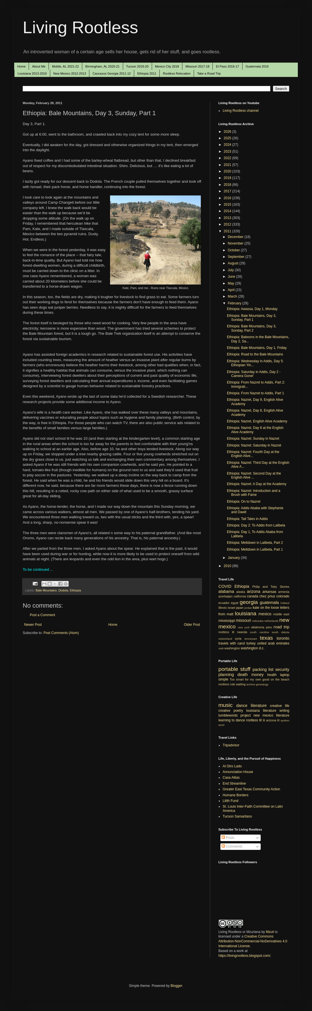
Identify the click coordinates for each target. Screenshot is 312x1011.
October (234, 250)
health (272, 675)
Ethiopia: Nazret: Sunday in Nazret (253, 439)
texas (266, 638)
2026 (228, 132)
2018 (228, 185)
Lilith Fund (230, 801)
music (225, 705)
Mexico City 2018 (167, 66)
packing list (263, 669)
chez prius (267, 596)
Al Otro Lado (232, 766)
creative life (279, 706)
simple (223, 679)
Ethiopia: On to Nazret (243, 502)
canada (252, 596)
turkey (251, 643)
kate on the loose (266, 608)
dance (241, 705)
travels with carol (231, 643)
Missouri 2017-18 (197, 66)
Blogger (176, 986)
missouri (243, 620)
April (231, 290)
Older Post (192, 625)
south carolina (259, 632)
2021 (228, 165)
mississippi (226, 621)
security (282, 669)
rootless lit (226, 632)
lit (264, 720)
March (233, 296)
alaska (240, 591)
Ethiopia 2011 (146, 73)
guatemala (269, 602)
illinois (222, 607)
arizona (253, 591)
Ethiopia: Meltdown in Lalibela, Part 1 (255, 549)
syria (238, 638)
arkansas (269, 592)
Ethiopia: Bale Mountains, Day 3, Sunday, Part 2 (251, 328)
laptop (284, 675)
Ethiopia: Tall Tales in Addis (247, 519)
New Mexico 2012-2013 (69, 73)
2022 (228, 158)
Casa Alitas (231, 778)
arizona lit (272, 720)
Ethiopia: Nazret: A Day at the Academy (256, 484)
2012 (228, 224)
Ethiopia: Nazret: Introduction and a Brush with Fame (253, 493)
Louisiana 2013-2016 (32, 73)
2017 (228, 191)
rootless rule (226, 684)
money (257, 674)
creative (224, 711)
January (234, 558)
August (233, 263)
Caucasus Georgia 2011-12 (111, 73)
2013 (228, 218)
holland (285, 603)
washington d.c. (252, 648)
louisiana (245, 613)
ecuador (223, 603)
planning (226, 674)
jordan (248, 607)
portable (228, 669)
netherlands (271, 620)
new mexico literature (271, 715)
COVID (224, 586)
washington (232, 648)
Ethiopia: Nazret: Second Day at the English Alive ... (254, 475)
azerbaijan (225, 596)
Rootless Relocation (177, 73)
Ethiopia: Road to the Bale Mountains (255, 354)
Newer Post (33, 625)
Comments (232, 846)
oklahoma (257, 627)
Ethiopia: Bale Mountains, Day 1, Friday (257, 348)
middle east (281, 614)
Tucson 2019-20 (137, 66)
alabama (226, 591)
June (232, 277)
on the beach (280, 679)
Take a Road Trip (209, 73)
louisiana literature (261, 711)
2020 (228, 171)
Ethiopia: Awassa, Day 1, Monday (252, 309)
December (236, 237)
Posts (228, 838)
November (236, 243)
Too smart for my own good (249, 679)
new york (244, 627)
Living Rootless (80, 27)
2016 (228, 198)
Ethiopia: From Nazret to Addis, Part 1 (255, 393)
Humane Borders (235, 795)
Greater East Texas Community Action (251, 789)
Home (21, 66)
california (240, 596)
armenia (283, 591)
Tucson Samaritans (237, 816)
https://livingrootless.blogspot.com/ (244, 956)
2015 (228, 205)
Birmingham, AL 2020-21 (102, 66)
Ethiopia (75, 590)
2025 (228, 138)
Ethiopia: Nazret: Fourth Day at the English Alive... (253, 454)
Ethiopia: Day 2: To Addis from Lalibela (256, 525)
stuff (245, 669)
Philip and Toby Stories (271, 586)
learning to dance (231, 720)
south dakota (280, 632)
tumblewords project (234, 715)
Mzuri (270, 932)
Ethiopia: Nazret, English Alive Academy (257, 421)
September (236, 257)
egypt (234, 603)
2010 (228, 566)
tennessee (250, 638)
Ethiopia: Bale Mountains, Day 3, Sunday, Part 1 (251, 318)
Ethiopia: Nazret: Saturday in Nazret (254, 445)
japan (239, 607)
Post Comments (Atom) (61, 633)
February (235, 303)
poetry (238, 711)
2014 (228, 211)
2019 (228, 178)
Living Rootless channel (241, 111)
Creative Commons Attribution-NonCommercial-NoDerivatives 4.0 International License (252, 941)
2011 (228, 231)
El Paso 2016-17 (227, 66)
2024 (228, 145)
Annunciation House (238, 772)
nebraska (257, 620)
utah (221, 648)
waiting (241, 684)
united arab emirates (273, 643)
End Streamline (234, 783)
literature (259, 705)
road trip (281, 627)
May (231, 283)
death (242, 674)
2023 (228, 151)
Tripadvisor (231, 745)
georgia (249, 602)
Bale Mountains (46, 590)
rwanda (242, 632)
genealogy (262, 684)
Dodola (63, 590)
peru (269, 627)
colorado (282, 596)
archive (250, 684)
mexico (264, 614)
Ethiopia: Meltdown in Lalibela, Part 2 (255, 543)
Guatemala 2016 (257, 66)
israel (231, 607)
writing (284, 711)
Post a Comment (42, 615)
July (231, 270)
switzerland (225, 638)
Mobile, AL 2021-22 (65, 66)
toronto (283, 638)
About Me (38, 66)
